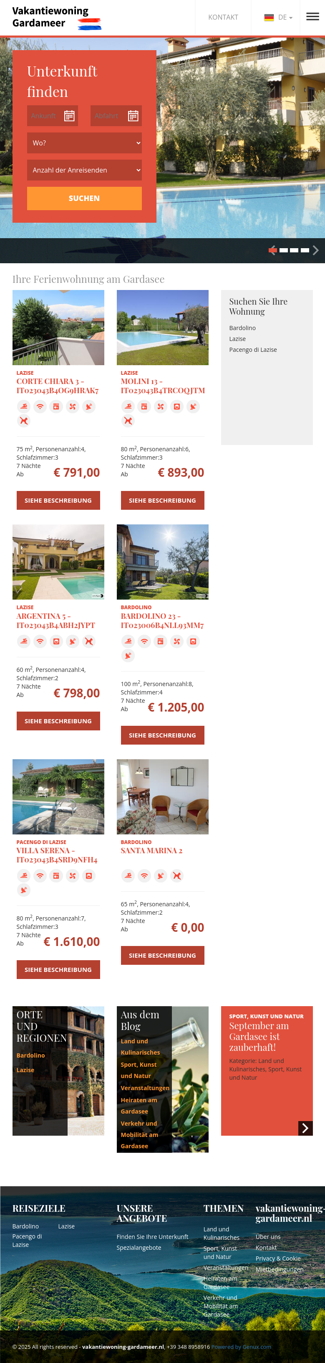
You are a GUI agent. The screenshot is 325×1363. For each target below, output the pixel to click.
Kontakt (266, 1247)
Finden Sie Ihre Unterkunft (153, 1237)
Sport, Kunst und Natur (220, 1252)
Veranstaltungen (145, 1088)
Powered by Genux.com (242, 1346)
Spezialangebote (139, 1247)
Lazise (237, 339)
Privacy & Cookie (278, 1258)
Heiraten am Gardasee (220, 1282)
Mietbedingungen (280, 1269)
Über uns (268, 1237)
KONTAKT (223, 17)
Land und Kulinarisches (221, 1233)
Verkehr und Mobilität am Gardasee (140, 1134)
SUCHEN (84, 198)
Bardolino (242, 328)
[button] (315, 250)
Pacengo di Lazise (253, 349)
